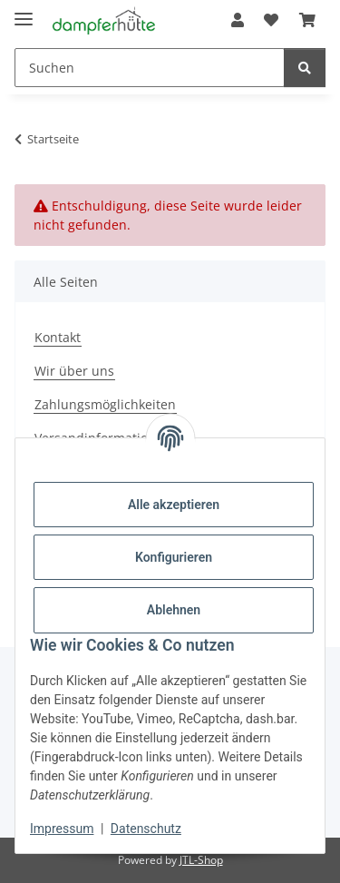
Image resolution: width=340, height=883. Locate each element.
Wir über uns (74, 370)
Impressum (61, 828)
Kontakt (57, 337)
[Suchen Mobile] (150, 67)
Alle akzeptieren (173, 504)
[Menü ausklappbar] (24, 11)
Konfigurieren (173, 557)
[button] (237, 20)
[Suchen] (304, 67)
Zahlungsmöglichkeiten (105, 404)
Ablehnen (173, 610)
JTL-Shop (201, 860)
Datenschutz (146, 828)
